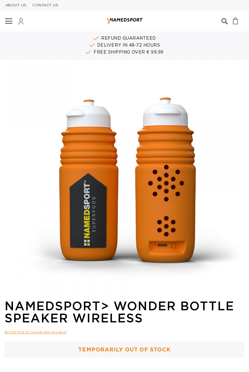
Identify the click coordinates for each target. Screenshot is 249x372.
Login (21, 23)
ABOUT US (16, 5)
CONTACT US (45, 5)
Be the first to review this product (36, 332)
